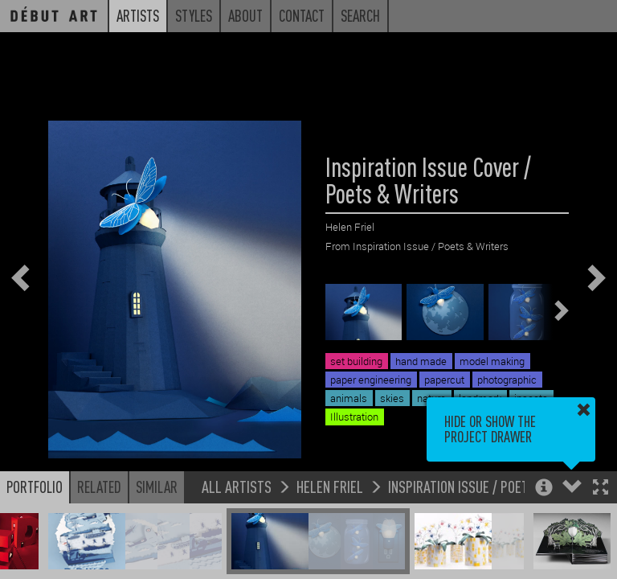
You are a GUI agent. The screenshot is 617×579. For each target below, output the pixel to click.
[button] (600, 488)
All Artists (237, 486)
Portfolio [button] (34, 486)
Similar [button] (157, 486)
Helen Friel (329, 486)
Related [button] (99, 486)
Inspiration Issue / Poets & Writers (494, 486)
